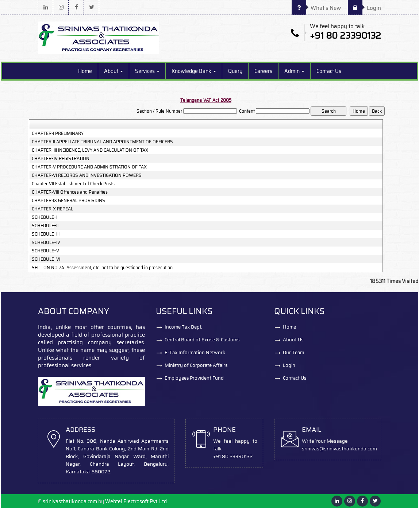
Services (147, 71)
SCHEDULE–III (45, 234)
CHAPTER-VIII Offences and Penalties (70, 192)
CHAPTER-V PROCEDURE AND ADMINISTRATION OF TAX (89, 167)
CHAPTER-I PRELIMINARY (58, 133)
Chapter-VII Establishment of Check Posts (73, 184)
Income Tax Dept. (183, 327)
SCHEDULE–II (45, 226)
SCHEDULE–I (44, 217)
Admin (294, 71)
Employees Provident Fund (194, 378)
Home (85, 71)
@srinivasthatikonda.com (348, 449)
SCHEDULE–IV (46, 242)
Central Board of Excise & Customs (202, 340)
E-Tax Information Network (195, 352)
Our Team (293, 352)
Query (235, 71)
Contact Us (328, 71)
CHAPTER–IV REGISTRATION (60, 159)
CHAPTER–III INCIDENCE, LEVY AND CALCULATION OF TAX (90, 150)
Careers (263, 71)
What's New (316, 8)
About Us (293, 340)
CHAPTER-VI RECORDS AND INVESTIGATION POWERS (87, 175)
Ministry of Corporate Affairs (196, 365)
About (113, 71)
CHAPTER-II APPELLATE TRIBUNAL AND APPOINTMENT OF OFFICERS (102, 142)
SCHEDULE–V (45, 251)
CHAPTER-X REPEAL (52, 209)
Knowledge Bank (194, 71)
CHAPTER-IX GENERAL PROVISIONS (68, 200)
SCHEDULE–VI (46, 259)
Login (364, 8)
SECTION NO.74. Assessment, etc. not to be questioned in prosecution (102, 268)
